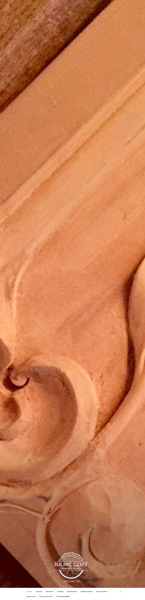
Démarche (49, 591)
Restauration (72, 591)
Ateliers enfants (87, 591)
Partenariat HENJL (63, 596)
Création (60, 591)
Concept (39, 591)
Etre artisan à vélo (46, 596)
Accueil (29, 591)
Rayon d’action (101, 591)
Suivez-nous (31, 596)
